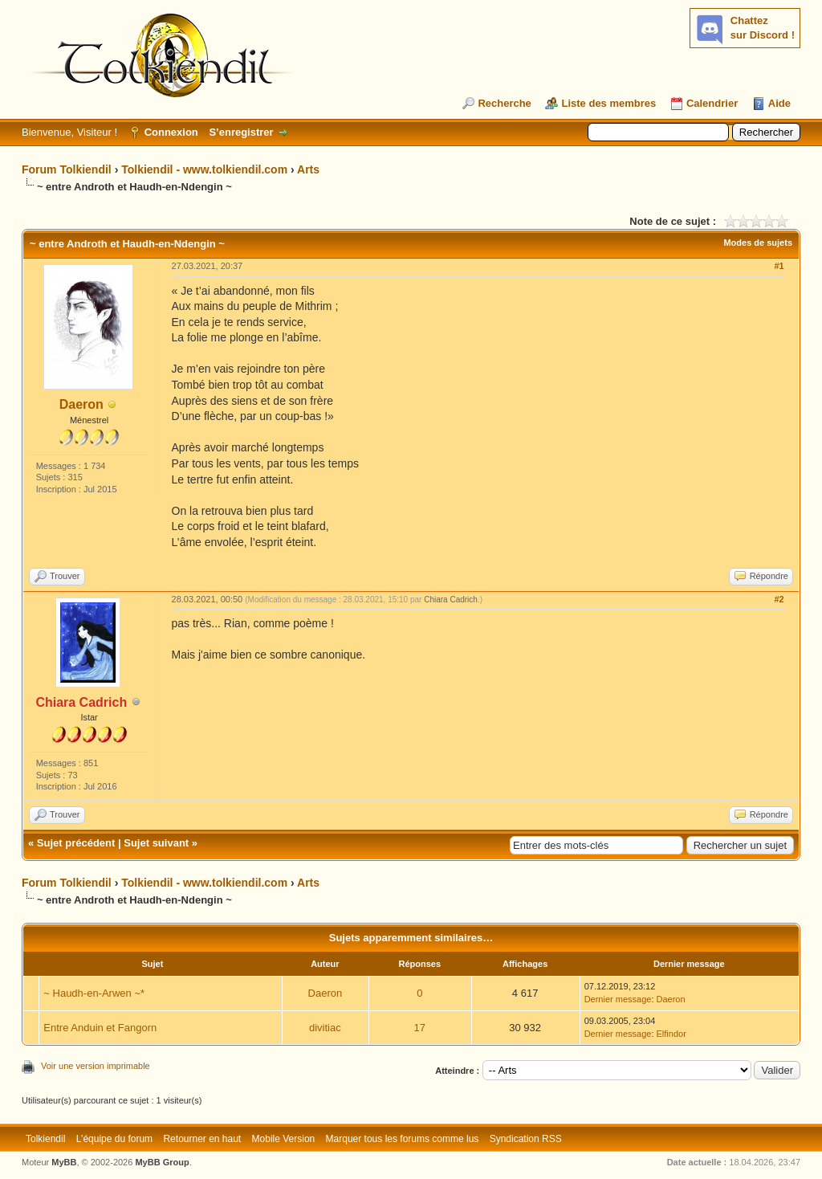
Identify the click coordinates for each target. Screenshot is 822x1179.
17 (419, 1028)
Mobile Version (283, 1138)
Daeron (81, 404)
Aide (779, 103)
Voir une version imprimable (95, 1066)
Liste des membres (608, 103)
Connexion (171, 132)
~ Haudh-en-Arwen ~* (93, 993)
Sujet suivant (156, 843)
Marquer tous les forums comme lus (402, 1138)
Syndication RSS (526, 1138)
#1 (778, 266)
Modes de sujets (757, 242)
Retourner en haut (202, 1138)
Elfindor (671, 1033)
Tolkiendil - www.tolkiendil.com (204, 169)
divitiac (325, 1028)
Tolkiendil (45, 1138)
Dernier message (618, 999)
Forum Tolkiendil (67, 169)
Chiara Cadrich (451, 599)
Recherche (504, 103)
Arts (308, 169)
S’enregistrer (241, 132)
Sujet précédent (76, 843)
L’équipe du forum (114, 1138)
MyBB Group (162, 1162)
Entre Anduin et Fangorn (100, 1028)
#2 (778, 599)
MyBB (63, 1162)
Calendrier (712, 103)
